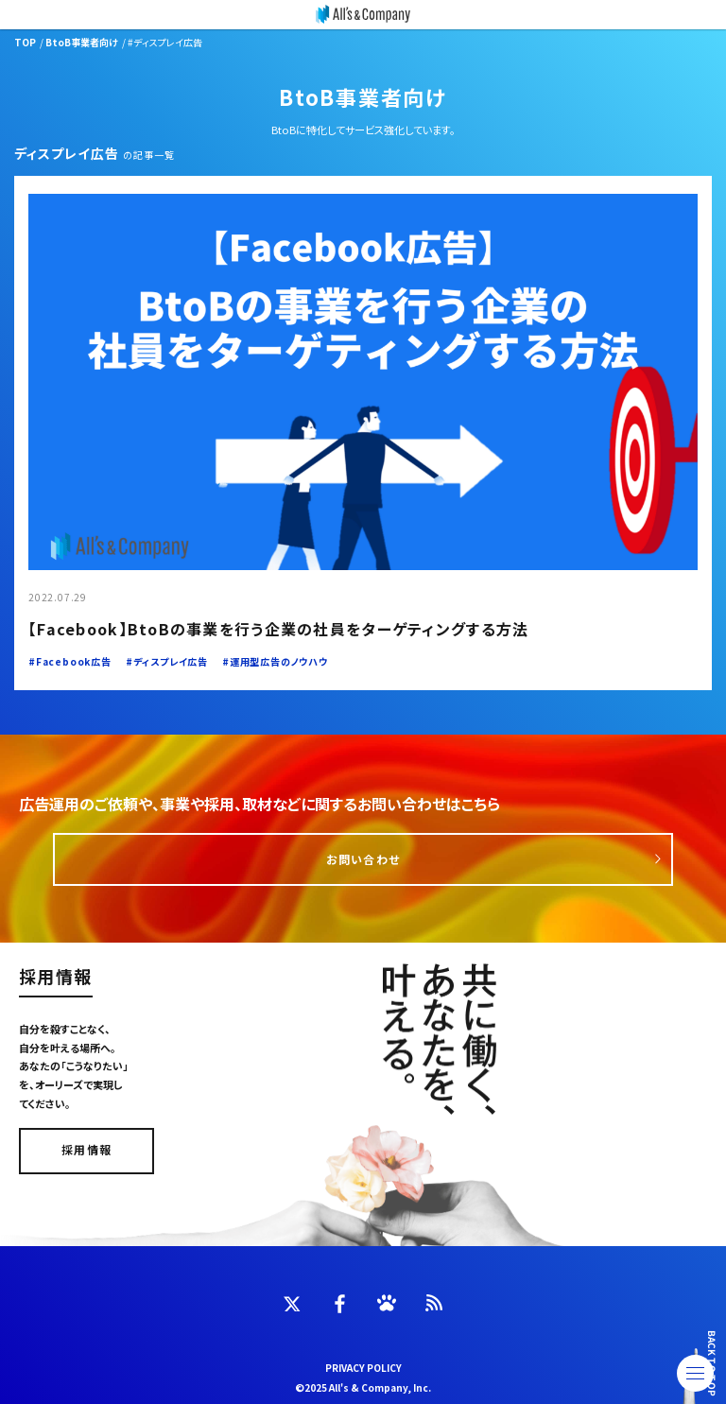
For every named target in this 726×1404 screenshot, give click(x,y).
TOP (25, 42)
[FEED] (434, 1303)
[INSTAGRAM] (386, 1303)
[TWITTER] (292, 1303)
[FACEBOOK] (339, 1303)
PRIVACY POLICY (363, 1368)
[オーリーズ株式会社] (363, 15)
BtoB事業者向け (81, 42)
